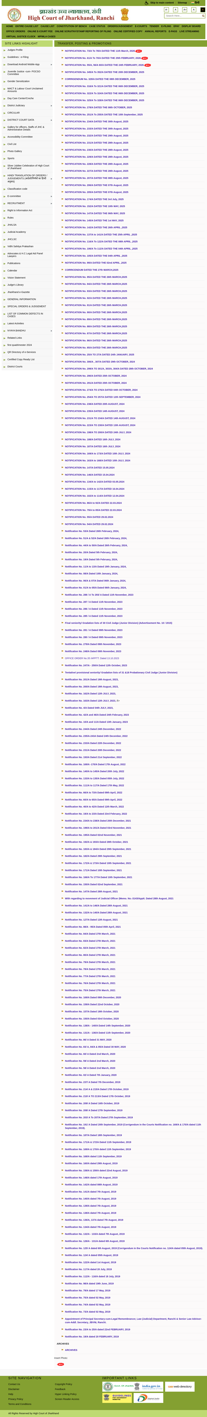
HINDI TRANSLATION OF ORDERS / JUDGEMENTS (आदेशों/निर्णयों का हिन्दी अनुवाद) (27, 178)
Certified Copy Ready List (20, 359)
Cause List (47, 26)
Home (9, 26)
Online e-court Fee (40, 31)
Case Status (97, 26)
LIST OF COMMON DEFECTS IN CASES (25, 315)
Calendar (12, 270)
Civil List (11, 144)
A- (166, 9)
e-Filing (166, 26)
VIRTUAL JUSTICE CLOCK (20, 36)
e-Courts (141, 26)
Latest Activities (15, 323)
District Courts (14, 366)
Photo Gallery (14, 151)
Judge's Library (15, 284)
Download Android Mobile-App (23, 64)
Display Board (191, 26)
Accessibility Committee (20, 136)
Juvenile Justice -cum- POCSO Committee (23, 72)
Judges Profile (15, 50)
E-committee (14, 196)
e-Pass (173, 31)
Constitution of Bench (72, 26)
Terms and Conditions (19, 1404)
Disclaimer (13, 1389)
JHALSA (11, 224)
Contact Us (14, 1384)
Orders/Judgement (120, 26)
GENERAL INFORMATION (21, 299)
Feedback (60, 1389)
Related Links (14, 338)
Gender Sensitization (18, 81)
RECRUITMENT (16, 203)
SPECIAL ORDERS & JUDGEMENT (26, 306)
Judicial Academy (16, 232)
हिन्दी (195, 2)
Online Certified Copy (128, 31)
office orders (15, 31)
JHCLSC (12, 239)
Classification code (17, 188)
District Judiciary (16, 105)
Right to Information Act (19, 210)
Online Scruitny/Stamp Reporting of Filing (83, 31)
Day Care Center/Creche (20, 98)
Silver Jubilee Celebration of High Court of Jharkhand (28, 167)
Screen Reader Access (67, 1399)
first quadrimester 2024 (19, 345)
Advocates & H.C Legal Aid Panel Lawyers (25, 254)
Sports (10, 158)
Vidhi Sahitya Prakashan (20, 246)
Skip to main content (162, 2)
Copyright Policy (63, 1384)
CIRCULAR (13, 112)
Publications (13, 263)
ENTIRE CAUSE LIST (26, 26)
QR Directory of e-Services (21, 352)
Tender (154, 26)
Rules (10, 217)
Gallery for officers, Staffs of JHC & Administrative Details (25, 128)
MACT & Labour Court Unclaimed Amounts (25, 89)
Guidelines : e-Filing (17, 57)
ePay (177, 26)
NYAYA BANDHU (16, 330)
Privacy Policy (15, 1399)
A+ (185, 9)
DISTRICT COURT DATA (20, 120)
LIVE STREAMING (189, 31)
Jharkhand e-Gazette (18, 292)
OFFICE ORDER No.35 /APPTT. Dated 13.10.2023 (92, 658)
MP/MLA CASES (46, 36)
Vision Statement (16, 277)
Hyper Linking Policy (66, 1394)
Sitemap (182, 2)
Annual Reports (155, 31)
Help (10, 1394)
